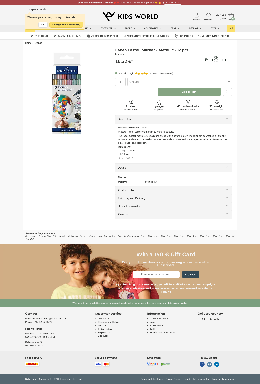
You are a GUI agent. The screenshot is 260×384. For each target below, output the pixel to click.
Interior (195, 28)
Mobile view (228, 379)
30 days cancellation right (102, 36)
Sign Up (190, 274)
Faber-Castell (59, 236)
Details (122, 167)
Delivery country (200, 379)
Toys (215, 28)
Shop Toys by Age (106, 236)
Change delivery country (66, 24)
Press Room (156, 325)
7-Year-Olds (198, 236)
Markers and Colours (77, 236)
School (92, 236)
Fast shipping (183, 36)
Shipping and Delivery (131, 198)
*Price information (129, 206)
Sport (130, 28)
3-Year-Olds (146, 236)
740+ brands (39, 36)
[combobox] (179, 82)
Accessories (153, 28)
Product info (126, 190)
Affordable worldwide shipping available (146, 36)
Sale (230, 28)
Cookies (216, 379)
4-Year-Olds (159, 236)
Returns (123, 214)
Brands (38, 43)
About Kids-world (159, 318)
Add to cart (189, 91)
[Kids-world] (130, 16)
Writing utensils (131, 236)
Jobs (152, 322)
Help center (104, 332)
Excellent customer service (213, 36)
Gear (175, 28)
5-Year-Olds (172, 236)
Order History (105, 329)
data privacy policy (177, 303)
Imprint (186, 379)
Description (125, 119)
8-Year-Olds (211, 236)
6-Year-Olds (185, 236)
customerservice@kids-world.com (49, 318)
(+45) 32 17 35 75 (42, 322)
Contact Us (103, 318)
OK (43, 24)
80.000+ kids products (67, 36)
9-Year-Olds (224, 236)
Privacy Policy (173, 379)
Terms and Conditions (152, 379)
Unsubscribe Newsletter (163, 332)
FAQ (152, 329)
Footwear (108, 28)
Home (28, 43)
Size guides (104, 336)
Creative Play (44, 236)
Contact (31, 313)
